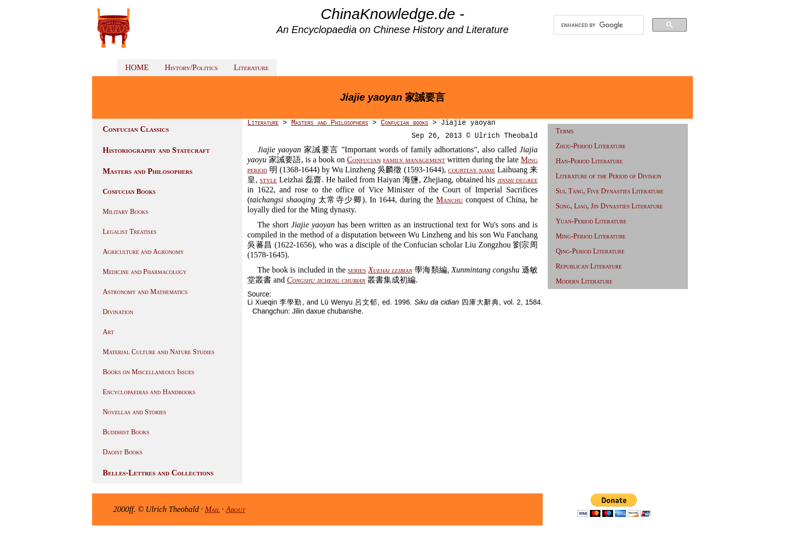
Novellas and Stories (134, 412)
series (357, 269)
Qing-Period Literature (590, 251)
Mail (212, 509)
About (235, 509)
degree (517, 179)
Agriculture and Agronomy (143, 251)
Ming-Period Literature (591, 236)
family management (414, 159)
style (268, 179)
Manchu (449, 199)
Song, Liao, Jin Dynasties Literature (609, 206)
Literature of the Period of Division (608, 176)
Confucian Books (129, 191)
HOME (137, 67)
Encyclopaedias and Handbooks (149, 392)
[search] (598, 25)
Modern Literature (584, 281)
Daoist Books (123, 452)
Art (108, 332)
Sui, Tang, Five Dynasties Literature (609, 191)
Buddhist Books (126, 432)
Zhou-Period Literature (591, 146)
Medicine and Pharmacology (145, 272)
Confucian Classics (136, 129)
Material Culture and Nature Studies (158, 352)
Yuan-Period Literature (591, 221)
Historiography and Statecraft (156, 150)
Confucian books (404, 123)
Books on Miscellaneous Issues (148, 372)
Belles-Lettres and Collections (158, 472)
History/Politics (191, 67)
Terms (565, 131)
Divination (118, 312)
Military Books (125, 211)
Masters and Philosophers (148, 171)
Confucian (364, 159)
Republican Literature (589, 266)
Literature (251, 67)
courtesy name (471, 169)
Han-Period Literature (589, 161)
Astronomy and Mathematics (145, 292)
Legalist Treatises (130, 231)
